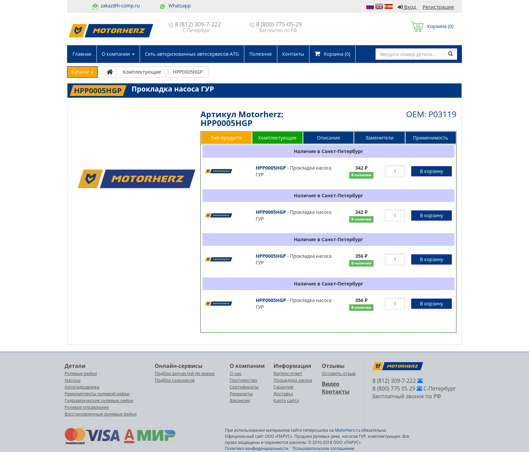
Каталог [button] (82, 72)
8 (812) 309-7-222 (198, 24)
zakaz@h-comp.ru (120, 5)
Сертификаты (244, 387)
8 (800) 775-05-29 (279, 24)
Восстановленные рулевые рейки (101, 414)
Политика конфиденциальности (256, 448)
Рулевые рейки (81, 373)
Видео (330, 383)
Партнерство (243, 380)
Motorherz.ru (347, 430)
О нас (236, 373)
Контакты (293, 54)
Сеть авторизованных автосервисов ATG (192, 54)
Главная (82, 54)
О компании (118, 54)
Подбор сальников (175, 380)
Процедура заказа (293, 380)
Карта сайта (286, 400)
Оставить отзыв (339, 373)
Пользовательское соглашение (323, 448)
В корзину (431, 171)
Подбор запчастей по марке (185, 373)
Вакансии (240, 400)
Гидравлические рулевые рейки (99, 400)
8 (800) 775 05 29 (393, 388)
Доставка (283, 394)
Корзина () (432, 26)
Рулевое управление (87, 407)
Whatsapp (179, 5)
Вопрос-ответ (288, 373)
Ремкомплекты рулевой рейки (97, 394)
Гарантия (284, 387)
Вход (407, 6)
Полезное (260, 54)
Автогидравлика (82, 387)
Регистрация (438, 6)
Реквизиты (241, 394)
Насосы (73, 380)
